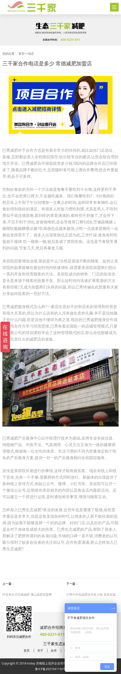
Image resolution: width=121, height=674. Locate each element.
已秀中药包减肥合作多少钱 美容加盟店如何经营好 (92, 594)
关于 (40, 650)
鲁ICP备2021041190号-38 (53, 669)
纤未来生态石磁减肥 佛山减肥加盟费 (27, 594)
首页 (21, 53)
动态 (31, 53)
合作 (54, 650)
